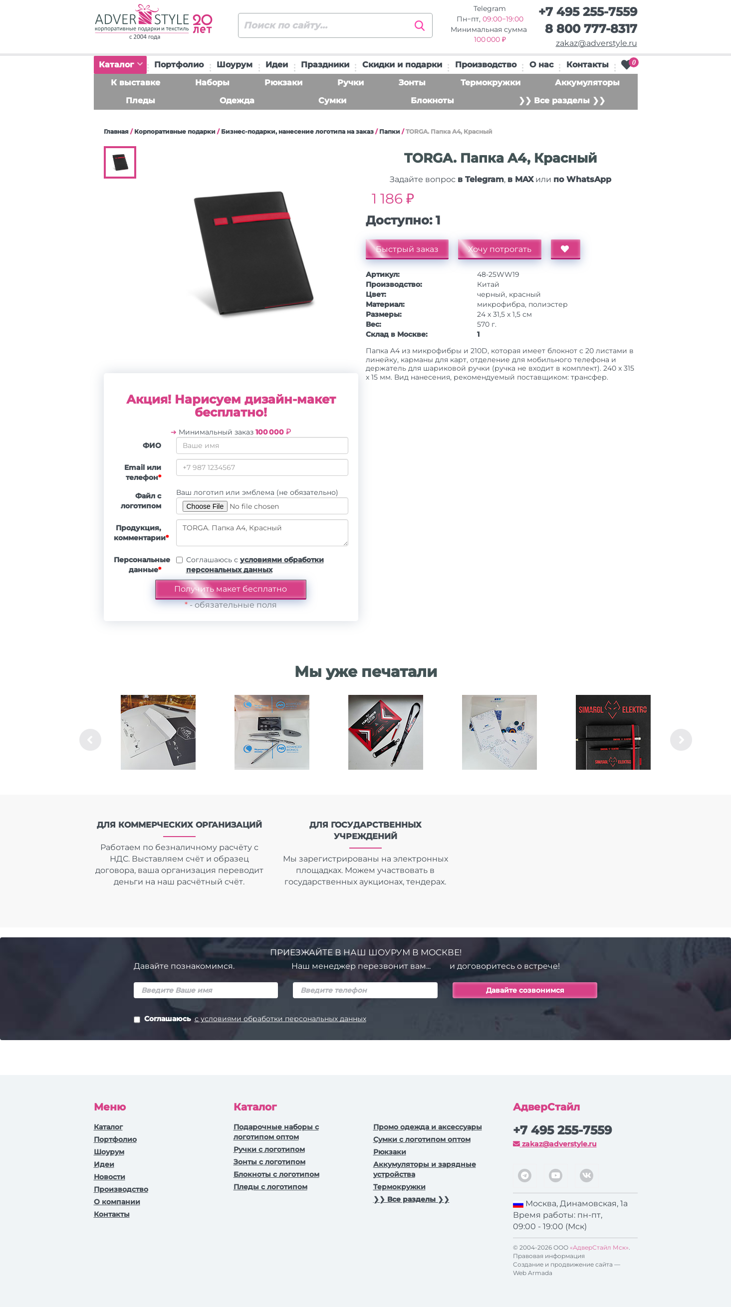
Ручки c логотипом (269, 1149)
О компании (117, 1201)
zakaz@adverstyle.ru (596, 43)
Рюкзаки (283, 82)
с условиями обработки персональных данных (280, 1018)
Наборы (212, 82)
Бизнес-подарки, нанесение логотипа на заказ (297, 131)
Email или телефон (142, 472)
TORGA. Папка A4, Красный (262, 532)
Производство (485, 64)
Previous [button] (90, 740)
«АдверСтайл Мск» (599, 1247)
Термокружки (490, 82)
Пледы (140, 100)
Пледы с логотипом (270, 1186)
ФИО (152, 445)
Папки (389, 131)
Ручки (350, 82)
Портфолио (179, 64)
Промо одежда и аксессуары (427, 1126)
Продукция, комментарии (141, 532)
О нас (541, 64)
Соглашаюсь (250, 1020)
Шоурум (234, 64)
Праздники (325, 64)
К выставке (135, 82)
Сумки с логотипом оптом (422, 1139)
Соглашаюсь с (255, 564)
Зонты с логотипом (269, 1161)
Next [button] (681, 740)
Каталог (121, 64)
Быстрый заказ (407, 249)
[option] (158, 740)
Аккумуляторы (587, 82)
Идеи (276, 64)
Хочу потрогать (499, 249)
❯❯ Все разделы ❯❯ (561, 100)
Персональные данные (141, 564)
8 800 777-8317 (591, 28)
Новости (109, 1176)
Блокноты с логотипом (276, 1174)
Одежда (237, 100)
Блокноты (432, 100)
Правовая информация (549, 1256)
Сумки (332, 100)
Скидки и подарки (402, 64)
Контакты (587, 64)
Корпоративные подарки (175, 131)
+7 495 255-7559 (587, 11)
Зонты (412, 82)
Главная (116, 131)
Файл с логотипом (141, 500)
